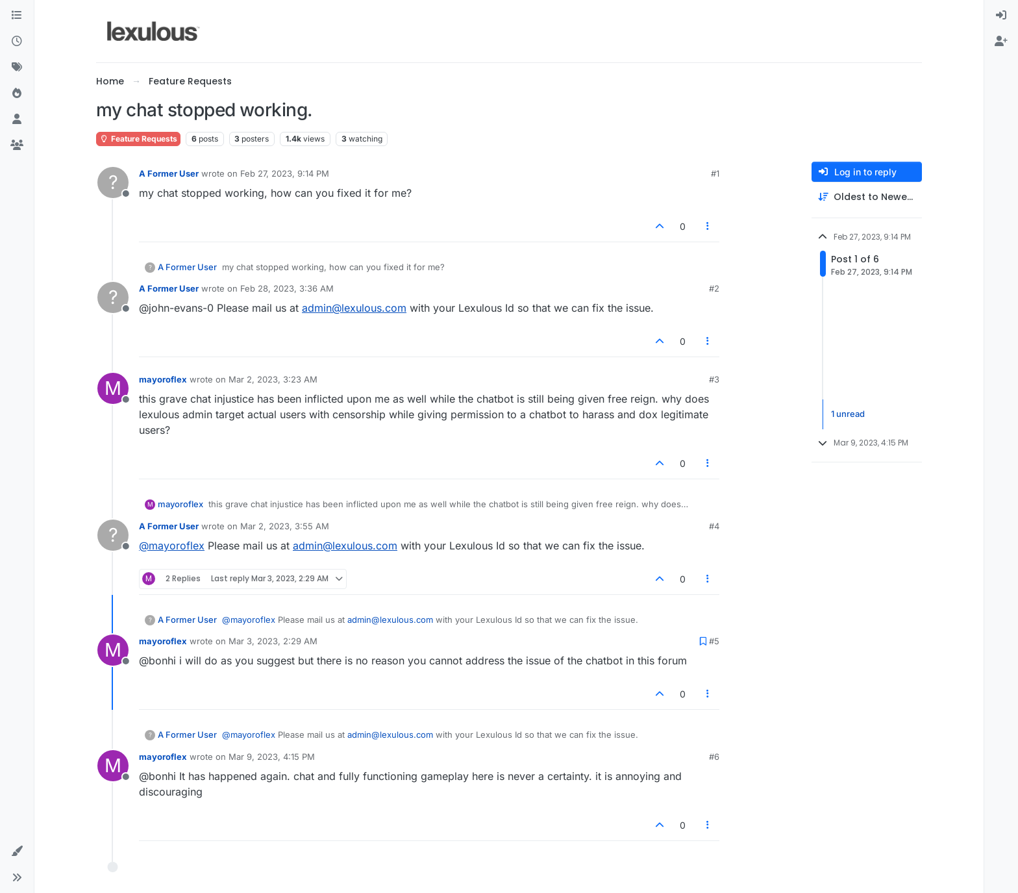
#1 (715, 173)
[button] (17, 851)
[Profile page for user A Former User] (113, 182)
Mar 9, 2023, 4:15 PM (272, 756)
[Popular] (17, 93)
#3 (714, 379)
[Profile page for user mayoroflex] (113, 388)
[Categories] (17, 15)
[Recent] (17, 41)
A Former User (169, 173)
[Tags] (17, 67)
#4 (714, 526)
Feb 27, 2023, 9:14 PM (284, 173)
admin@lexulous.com (354, 307)
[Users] (17, 119)
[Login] (1001, 15)
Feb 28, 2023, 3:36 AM (287, 288)
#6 (714, 756)
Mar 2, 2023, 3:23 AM (273, 379)
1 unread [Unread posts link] (848, 414)
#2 (714, 288)
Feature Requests (138, 139)
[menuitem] (1001, 15)
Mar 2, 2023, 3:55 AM (284, 526)
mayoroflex (163, 379)
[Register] (1001, 41)
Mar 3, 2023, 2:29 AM (273, 641)
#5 (714, 641)
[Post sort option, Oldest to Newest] (867, 197)
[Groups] (17, 145)
